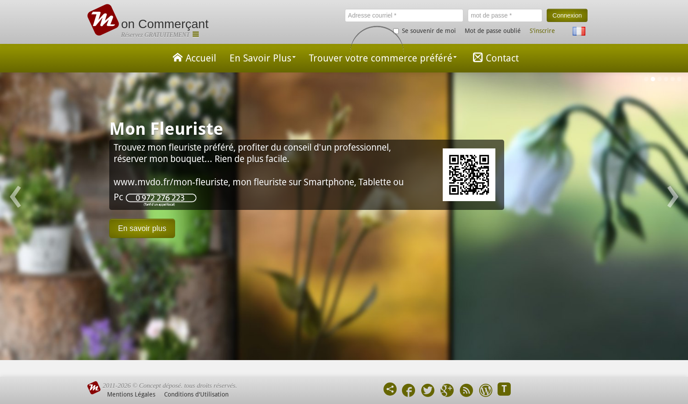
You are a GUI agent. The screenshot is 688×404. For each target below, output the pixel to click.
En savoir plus (142, 228)
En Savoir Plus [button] (262, 58)
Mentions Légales (131, 394)
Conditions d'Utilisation (196, 394)
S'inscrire (542, 30)
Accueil (193, 57)
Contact (494, 57)
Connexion (567, 15)
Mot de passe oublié (493, 30)
